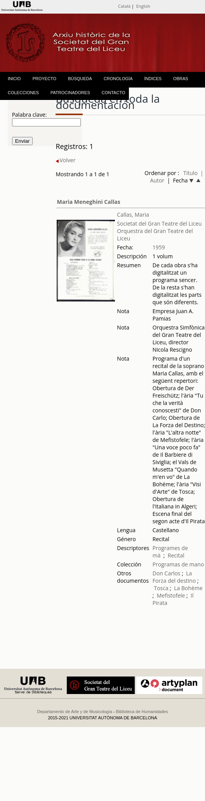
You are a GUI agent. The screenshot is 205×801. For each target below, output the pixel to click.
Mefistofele (171, 595)
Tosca (161, 588)
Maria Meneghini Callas (88, 201)
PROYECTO (45, 78)
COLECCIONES (23, 92)
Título (190, 173)
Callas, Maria (133, 214)
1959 (159, 247)
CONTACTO (113, 92)
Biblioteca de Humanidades (142, 711)
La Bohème (188, 588)
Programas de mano (178, 564)
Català (124, 6)
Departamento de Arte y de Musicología (74, 711)
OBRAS (180, 78)
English (143, 6)
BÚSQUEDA (80, 78)
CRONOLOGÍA (118, 78)
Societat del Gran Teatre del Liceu (159, 223)
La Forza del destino (174, 577)
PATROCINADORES (70, 92)
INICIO (14, 78)
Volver (65, 160)
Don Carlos (167, 573)
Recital (176, 555)
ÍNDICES (153, 78)
